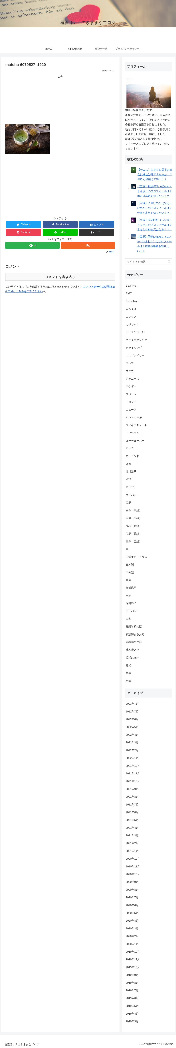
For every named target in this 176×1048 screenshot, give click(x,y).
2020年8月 (132, 889)
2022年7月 (132, 711)
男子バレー (132, 611)
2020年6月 (132, 905)
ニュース (131, 409)
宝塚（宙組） (134, 510)
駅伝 (128, 680)
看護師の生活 (134, 642)
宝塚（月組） (134, 525)
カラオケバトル (135, 332)
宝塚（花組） (134, 533)
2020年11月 (133, 866)
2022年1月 (132, 758)
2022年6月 (132, 719)
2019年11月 (133, 959)
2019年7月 (132, 990)
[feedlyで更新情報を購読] (32, 245)
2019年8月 (132, 982)
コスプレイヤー (135, 355)
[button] (96, 232)
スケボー (131, 386)
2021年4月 (132, 827)
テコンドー (132, 401)
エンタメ (131, 316)
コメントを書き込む (60, 277)
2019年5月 (132, 1006)
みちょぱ (131, 308)
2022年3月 (132, 742)
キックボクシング (136, 339)
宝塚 (128, 502)
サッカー (131, 370)
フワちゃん (132, 432)
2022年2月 (132, 750)
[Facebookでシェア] (60, 224)
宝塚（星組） (134, 518)
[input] (148, 261)
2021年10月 (133, 781)
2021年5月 (132, 819)
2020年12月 (133, 858)
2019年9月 (132, 974)
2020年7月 (132, 897)
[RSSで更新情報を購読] (88, 245)
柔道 (128, 580)
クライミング (134, 347)
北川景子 (131, 471)
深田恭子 (131, 603)
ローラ (130, 448)
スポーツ (131, 394)
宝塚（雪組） (134, 541)
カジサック (132, 324)
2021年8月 (132, 796)
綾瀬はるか (132, 657)
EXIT (129, 293)
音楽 (128, 673)
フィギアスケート (136, 425)
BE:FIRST (132, 285)
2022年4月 (132, 734)
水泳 (128, 595)
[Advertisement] (60, 100)
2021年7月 (132, 804)
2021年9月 (132, 789)
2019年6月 (132, 998)
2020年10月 (133, 874)
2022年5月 (132, 727)
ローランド (132, 456)
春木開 (130, 564)
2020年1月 (132, 944)
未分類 (130, 572)
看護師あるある (135, 634)
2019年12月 (133, 951)
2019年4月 (132, 1013)
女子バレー (132, 494)
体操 (128, 463)
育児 (128, 665)
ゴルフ (130, 363)
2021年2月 (132, 843)
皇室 (128, 618)
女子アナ (131, 487)
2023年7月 (132, 703)
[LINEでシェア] (60, 232)
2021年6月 (132, 812)
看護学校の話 (134, 626)
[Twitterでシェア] (23, 224)
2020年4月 (132, 920)
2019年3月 (132, 1021)
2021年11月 (133, 773)
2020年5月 (132, 913)
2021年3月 (132, 835)
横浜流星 (131, 587)
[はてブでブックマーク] (96, 224)
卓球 (128, 479)
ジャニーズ (132, 378)
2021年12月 (133, 765)
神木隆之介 (132, 649)
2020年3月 (132, 928)
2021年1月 (132, 851)
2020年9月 (132, 881)
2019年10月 (133, 967)
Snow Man (132, 301)
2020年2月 (132, 936)
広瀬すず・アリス (136, 556)
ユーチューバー (135, 440)
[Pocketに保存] (23, 232)
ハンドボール (134, 417)
